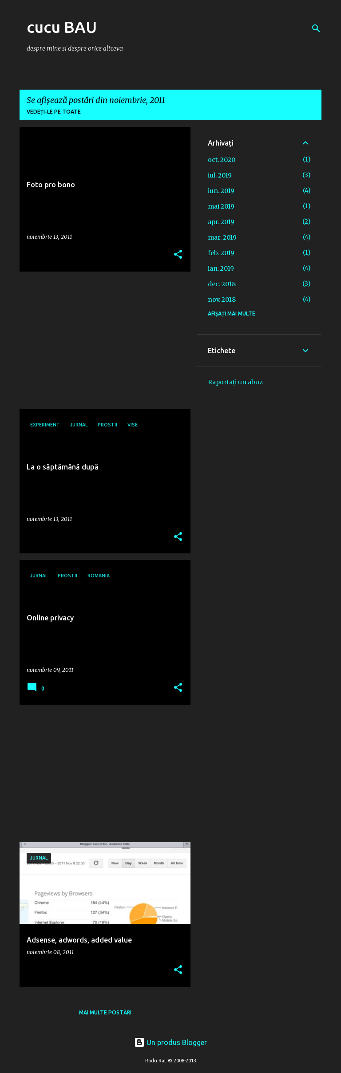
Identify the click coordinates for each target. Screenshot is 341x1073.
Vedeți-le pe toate (54, 111)
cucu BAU (62, 27)
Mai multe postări (105, 1012)
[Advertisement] (102, 340)
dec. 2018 (222, 284)
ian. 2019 (221, 268)
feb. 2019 (221, 253)
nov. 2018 (222, 300)
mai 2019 (221, 206)
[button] (178, 255)
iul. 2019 (220, 175)
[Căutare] (316, 28)
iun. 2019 (221, 191)
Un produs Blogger (170, 1042)
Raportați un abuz (235, 382)
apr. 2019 (221, 222)
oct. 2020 (221, 160)
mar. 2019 (222, 237)
